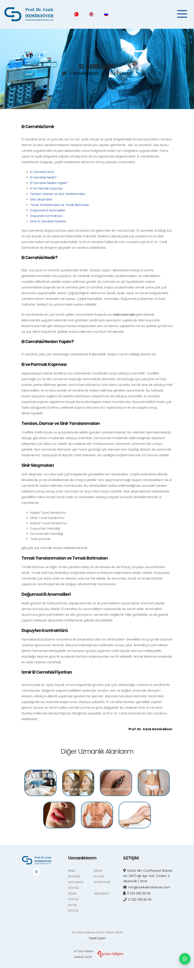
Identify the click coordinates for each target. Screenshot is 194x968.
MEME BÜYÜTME (40, 788)
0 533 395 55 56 (140, 891)
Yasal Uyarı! (97, 935)
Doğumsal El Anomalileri (48, 208)
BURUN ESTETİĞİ (78, 788)
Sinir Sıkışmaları (41, 198)
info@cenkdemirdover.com (150, 884)
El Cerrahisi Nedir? (43, 177)
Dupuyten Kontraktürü (47, 214)
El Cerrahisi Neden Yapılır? (49, 182)
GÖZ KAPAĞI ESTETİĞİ (115, 788)
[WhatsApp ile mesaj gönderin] (184, 958)
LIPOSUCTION (154, 788)
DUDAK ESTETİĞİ (59, 820)
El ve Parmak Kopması (46, 187)
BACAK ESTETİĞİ (135, 820)
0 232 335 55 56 (141, 897)
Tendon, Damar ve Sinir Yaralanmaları (59, 193)
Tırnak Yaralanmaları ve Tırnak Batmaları (61, 203)
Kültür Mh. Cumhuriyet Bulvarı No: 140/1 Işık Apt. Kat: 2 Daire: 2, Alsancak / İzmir (148, 873)
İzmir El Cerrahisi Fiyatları (48, 219)
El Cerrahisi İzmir (42, 172)
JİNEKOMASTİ (97, 820)
